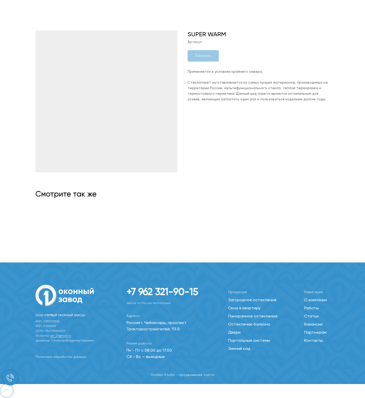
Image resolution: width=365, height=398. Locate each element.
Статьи (311, 316)
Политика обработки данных (60, 357)
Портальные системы (249, 341)
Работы (311, 308)
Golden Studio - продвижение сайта (182, 375)
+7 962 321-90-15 (162, 292)
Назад (15, 7)
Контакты (313, 341)
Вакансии (313, 325)
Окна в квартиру (244, 308)
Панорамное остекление (253, 316)
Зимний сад (239, 349)
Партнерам (315, 333)
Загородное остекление (252, 300)
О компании (315, 300)
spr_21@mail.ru (60, 335)
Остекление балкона (249, 325)
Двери (234, 333)
